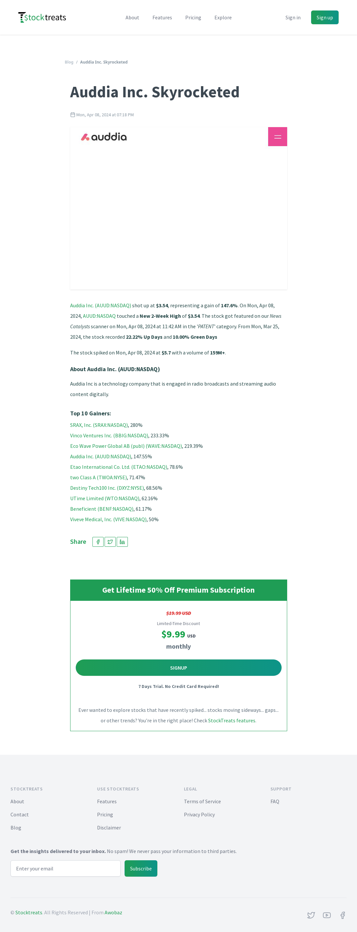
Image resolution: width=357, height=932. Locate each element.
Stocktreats (28, 912)
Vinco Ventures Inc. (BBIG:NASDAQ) (109, 435)
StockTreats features (231, 720)
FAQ (274, 801)
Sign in (293, 17)
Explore (223, 17)
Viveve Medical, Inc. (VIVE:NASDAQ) (108, 519)
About (132, 17)
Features (162, 17)
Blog (69, 62)
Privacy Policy (199, 814)
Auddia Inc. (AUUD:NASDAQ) (100, 305)
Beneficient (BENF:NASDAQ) (101, 508)
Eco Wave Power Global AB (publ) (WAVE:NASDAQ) (126, 446)
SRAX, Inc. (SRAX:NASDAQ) (99, 425)
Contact (19, 814)
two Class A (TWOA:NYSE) (98, 477)
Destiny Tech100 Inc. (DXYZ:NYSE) (107, 488)
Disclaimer (109, 827)
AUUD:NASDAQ (99, 316)
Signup (178, 667)
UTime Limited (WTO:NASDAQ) (104, 498)
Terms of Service (202, 801)
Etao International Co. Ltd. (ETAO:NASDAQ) (118, 467)
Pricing (193, 17)
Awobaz (113, 912)
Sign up (325, 17)
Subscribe (141, 868)
